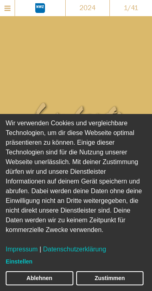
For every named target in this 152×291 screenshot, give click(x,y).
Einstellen (19, 261)
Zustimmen (109, 278)
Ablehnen (39, 278)
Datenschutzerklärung (74, 249)
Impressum (22, 249)
